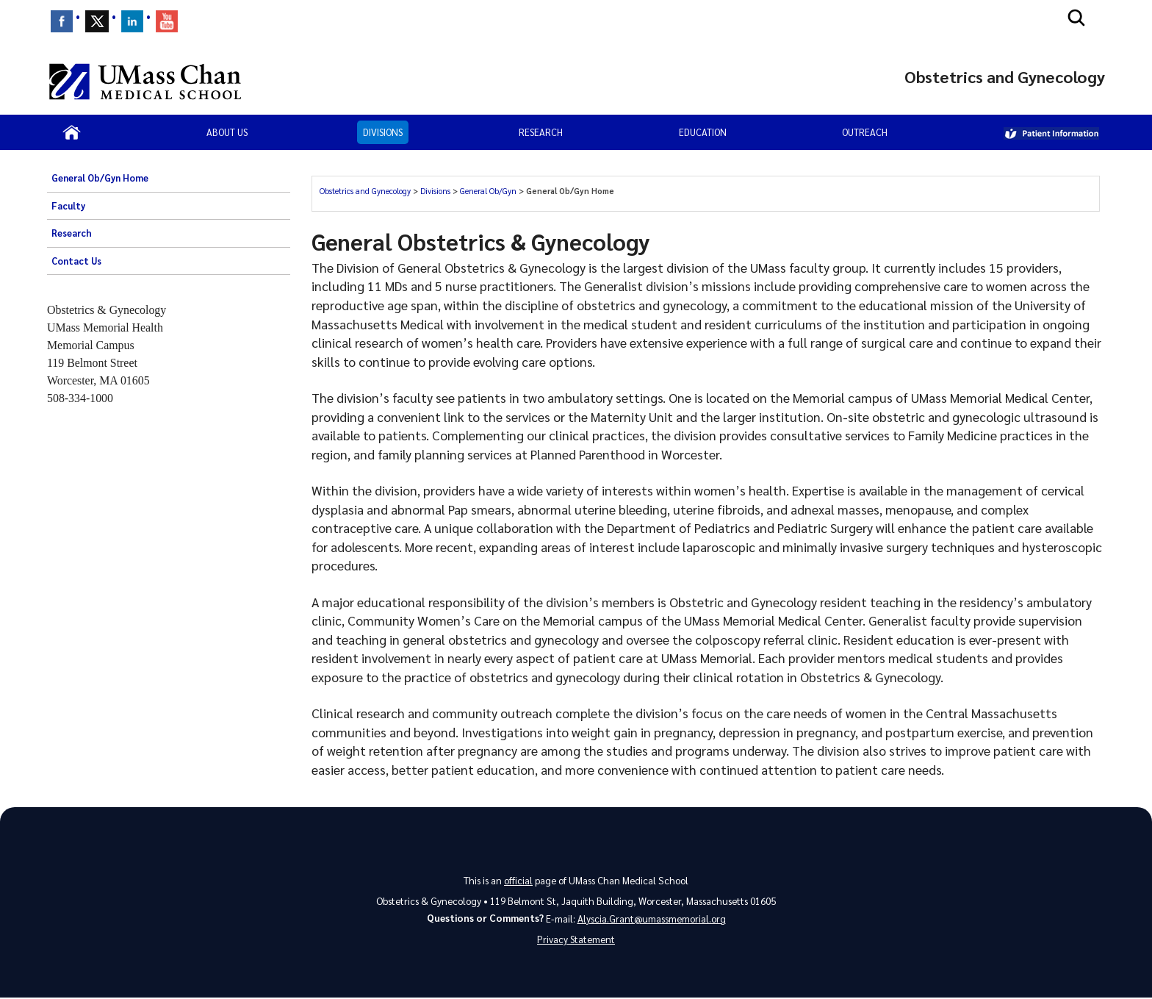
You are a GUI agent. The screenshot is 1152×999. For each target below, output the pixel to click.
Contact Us (76, 261)
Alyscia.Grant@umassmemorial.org (651, 918)
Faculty (68, 206)
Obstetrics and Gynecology (365, 190)
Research (541, 132)
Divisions (383, 132)
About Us (227, 132)
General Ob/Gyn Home (99, 178)
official (518, 880)
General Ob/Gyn (488, 190)
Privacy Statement (576, 940)
